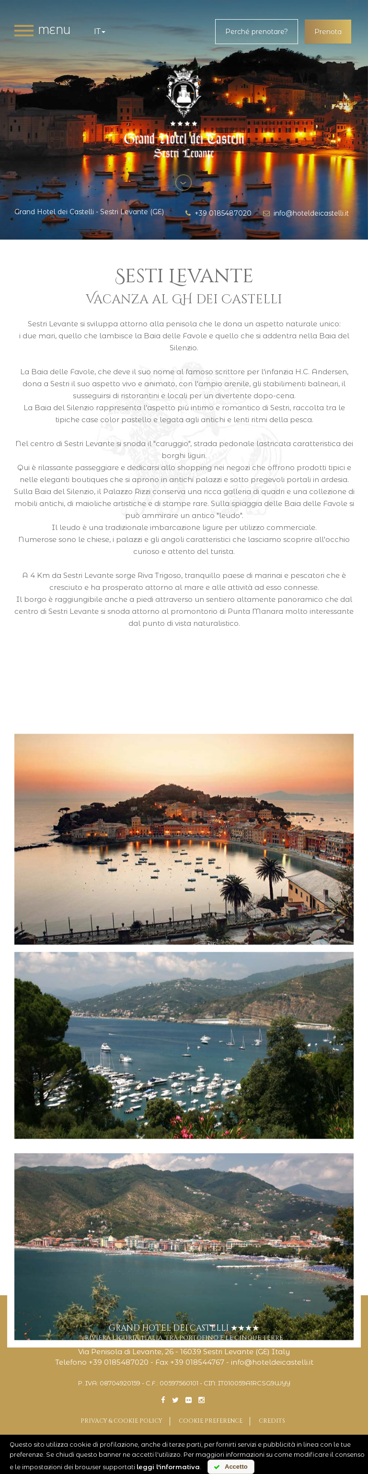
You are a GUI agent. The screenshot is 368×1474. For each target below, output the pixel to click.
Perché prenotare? (256, 31)
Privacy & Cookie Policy (121, 1421)
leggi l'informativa (168, 1467)
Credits (272, 1421)
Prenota (328, 31)
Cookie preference (210, 1421)
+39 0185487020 (218, 213)
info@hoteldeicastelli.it (306, 213)
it (99, 31)
